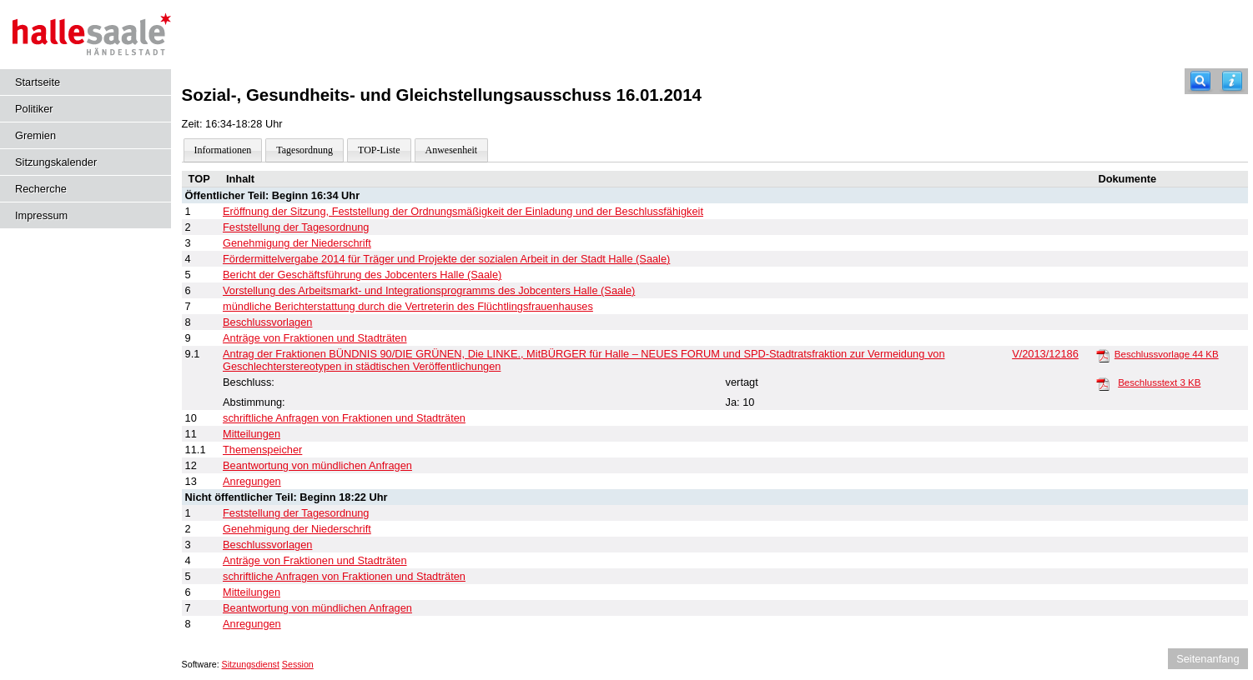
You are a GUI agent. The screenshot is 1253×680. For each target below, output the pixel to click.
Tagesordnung (304, 150)
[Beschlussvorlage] (1103, 355)
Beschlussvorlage (1167, 354)
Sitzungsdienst (250, 664)
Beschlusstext (1159, 383)
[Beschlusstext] (1103, 383)
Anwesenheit (451, 150)
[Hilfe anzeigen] (1232, 81)
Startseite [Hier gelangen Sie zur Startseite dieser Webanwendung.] (37, 82)
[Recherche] (1200, 81)
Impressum (41, 215)
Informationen (223, 150)
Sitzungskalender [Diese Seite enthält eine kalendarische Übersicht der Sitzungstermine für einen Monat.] (56, 162)
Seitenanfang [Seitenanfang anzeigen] (1207, 658)
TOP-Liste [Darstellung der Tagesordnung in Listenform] (379, 150)
